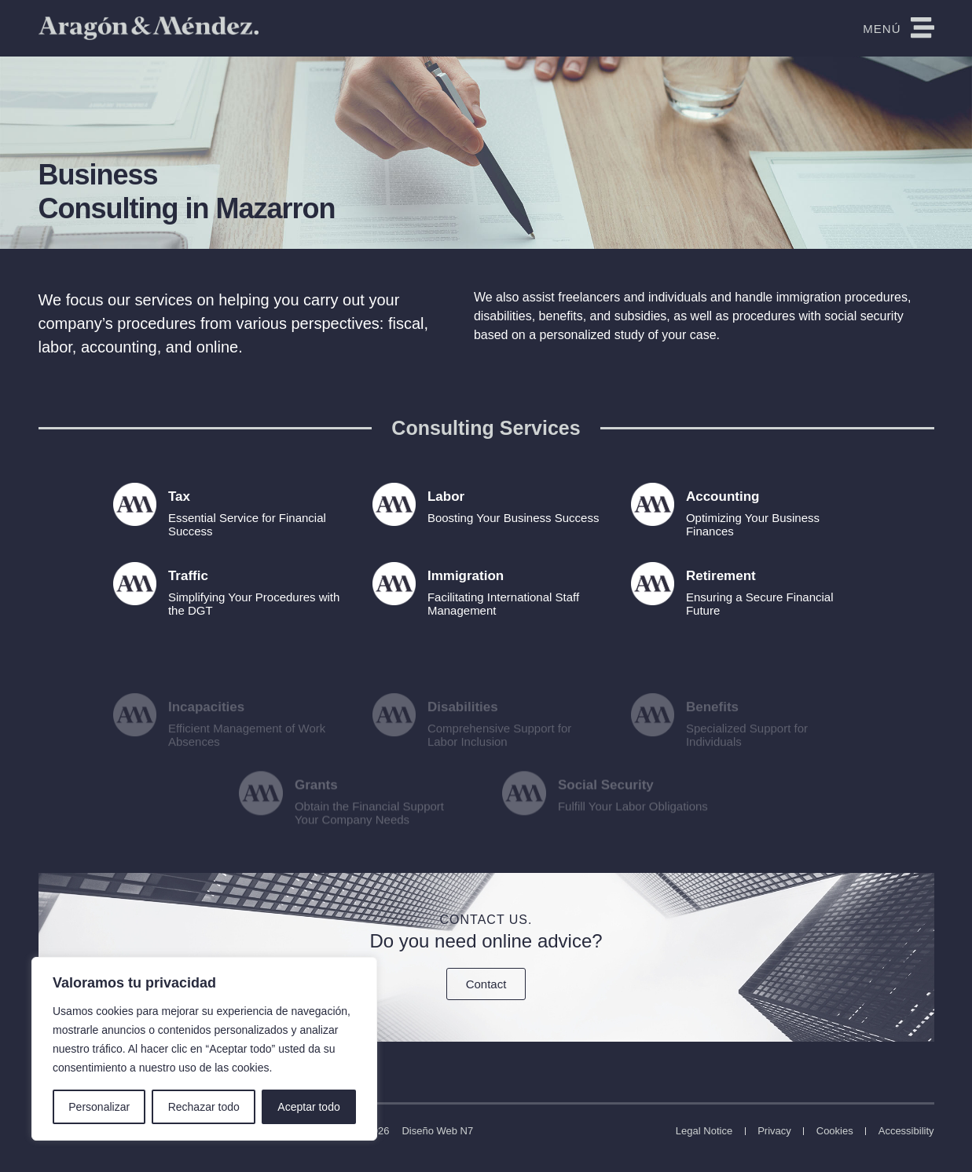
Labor (445, 496)
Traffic (188, 575)
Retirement (721, 575)
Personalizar (99, 1107)
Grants (316, 801)
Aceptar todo (308, 1107)
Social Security (605, 801)
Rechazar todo (204, 1107)
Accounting (723, 496)
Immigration (465, 575)
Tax (179, 496)
